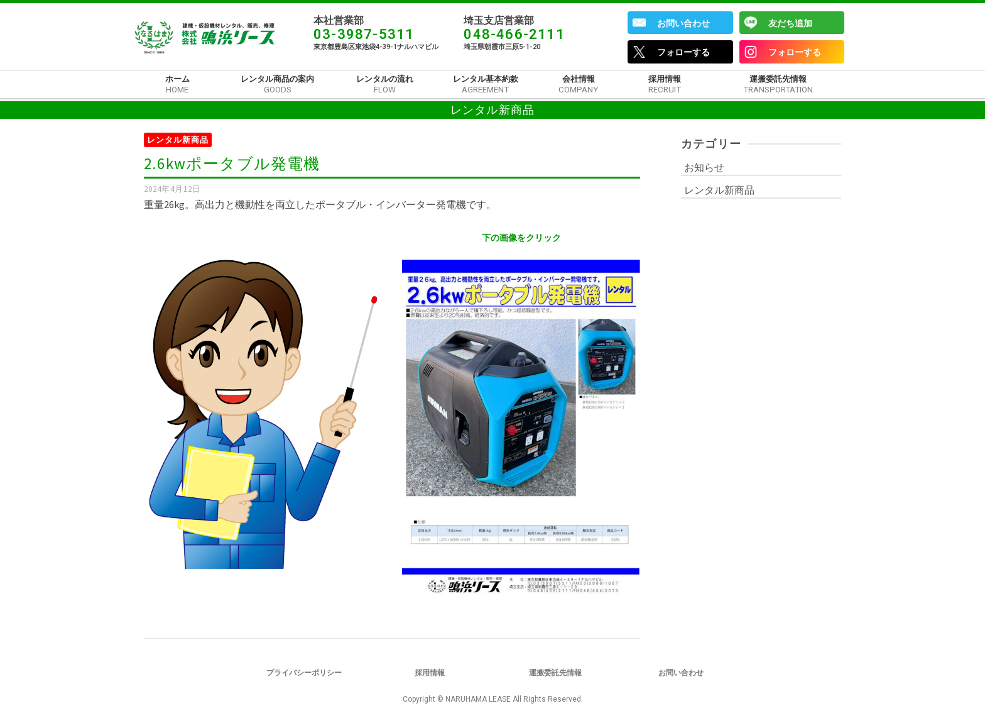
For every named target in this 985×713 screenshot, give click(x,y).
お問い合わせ (683, 23)
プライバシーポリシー (304, 672)
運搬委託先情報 (555, 672)
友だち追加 (790, 23)
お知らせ (704, 167)
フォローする (683, 52)
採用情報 (430, 672)
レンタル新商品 (178, 140)
